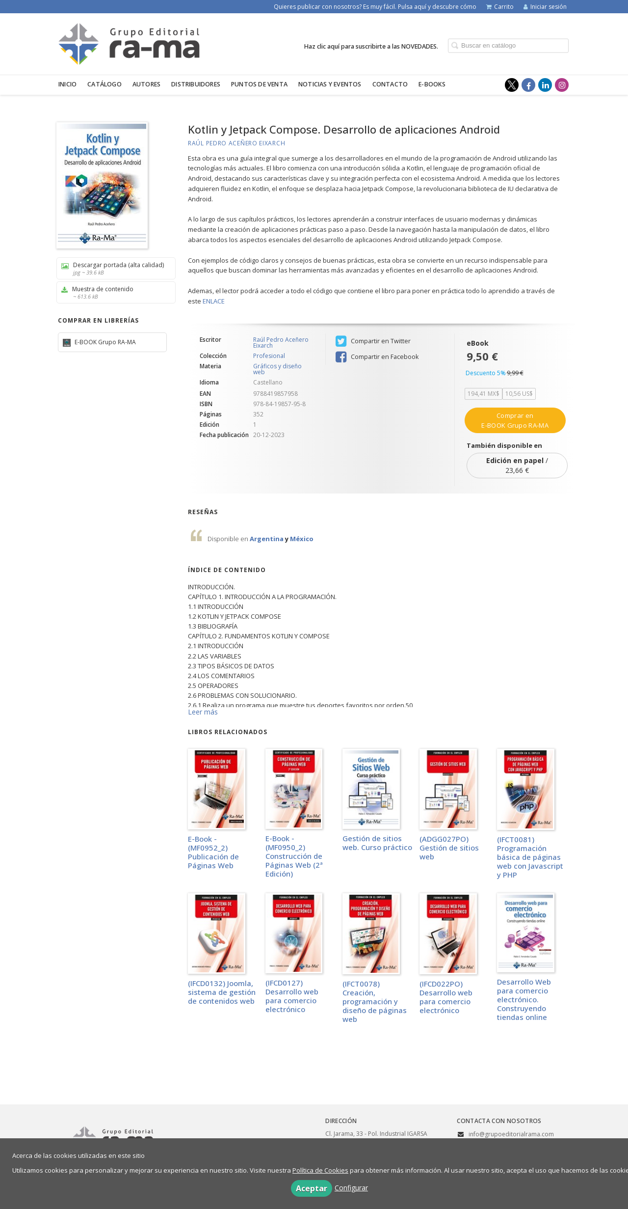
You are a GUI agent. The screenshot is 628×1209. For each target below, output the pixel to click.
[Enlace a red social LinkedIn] (545, 85)
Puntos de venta (259, 84)
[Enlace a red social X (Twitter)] (512, 85)
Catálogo (104, 84)
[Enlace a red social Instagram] (562, 85)
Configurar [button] (351, 1187)
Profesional (269, 356)
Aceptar (311, 1188)
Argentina (267, 538)
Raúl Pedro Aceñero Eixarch (236, 143)
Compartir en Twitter (373, 341)
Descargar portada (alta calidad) (112, 268)
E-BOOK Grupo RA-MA (104, 342)
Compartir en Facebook (377, 357)
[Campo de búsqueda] (508, 45)
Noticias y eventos (330, 84)
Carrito (500, 6)
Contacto (390, 84)
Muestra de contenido (112, 292)
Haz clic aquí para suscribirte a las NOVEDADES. (371, 46)
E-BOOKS (432, 84)
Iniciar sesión (545, 6)
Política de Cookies (320, 1170)
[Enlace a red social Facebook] (528, 85)
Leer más (203, 711)
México (302, 538)
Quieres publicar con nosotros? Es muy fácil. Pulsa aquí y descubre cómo (375, 6)
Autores (146, 84)
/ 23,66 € (517, 465)
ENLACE (214, 301)
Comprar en (514, 420)
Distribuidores (195, 84)
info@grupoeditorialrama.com (511, 1134)
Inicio (67, 84)
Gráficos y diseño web (277, 369)
